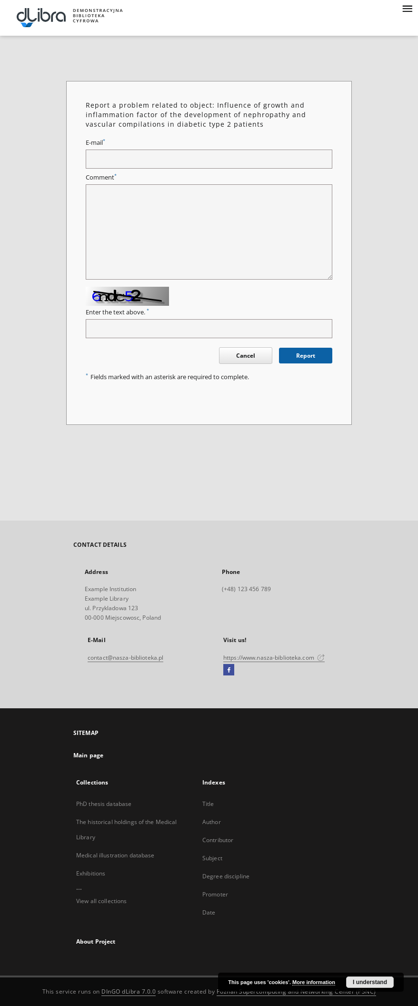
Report (305, 356)
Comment (101, 177)
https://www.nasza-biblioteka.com (274, 658)
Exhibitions (90, 873)
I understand (370, 982)
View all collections (101, 901)
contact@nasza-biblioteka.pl (125, 658)
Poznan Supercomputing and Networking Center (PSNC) (296, 991)
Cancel (245, 356)
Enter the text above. (117, 312)
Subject (212, 858)
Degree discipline (225, 876)
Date (208, 912)
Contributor (217, 840)
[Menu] (407, 7)
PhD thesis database (103, 804)
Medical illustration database (115, 855)
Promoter (215, 894)
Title (208, 804)
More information (313, 982)
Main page (88, 755)
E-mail (95, 143)
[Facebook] (228, 670)
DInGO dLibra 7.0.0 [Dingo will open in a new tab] (128, 991)
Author (211, 822)
